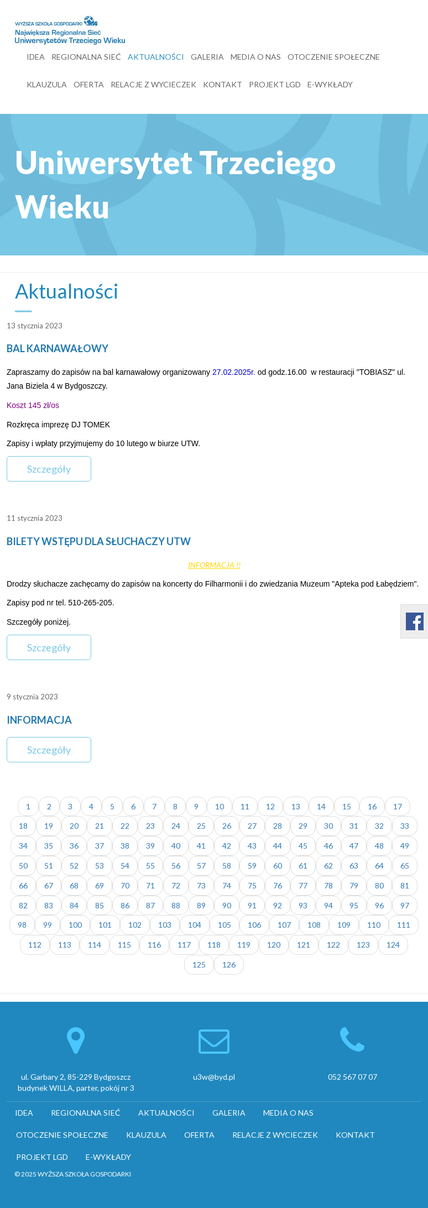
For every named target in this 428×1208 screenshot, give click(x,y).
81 (404, 885)
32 (379, 825)
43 (252, 845)
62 (328, 865)
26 (226, 825)
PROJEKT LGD (275, 84)
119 (243, 944)
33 (404, 825)
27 (252, 825)
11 (245, 806)
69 (99, 885)
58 (226, 865)
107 (284, 924)
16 (372, 806)
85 (99, 905)
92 (277, 905)
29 (303, 825)
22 (125, 825)
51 (48, 865)
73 (201, 885)
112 (34, 944)
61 (303, 865)
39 (150, 845)
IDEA (36, 56)
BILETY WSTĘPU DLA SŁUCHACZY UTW (99, 541)
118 (214, 944)
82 (23, 905)
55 (150, 865)
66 (23, 885)
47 (353, 845)
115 (124, 944)
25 (201, 825)
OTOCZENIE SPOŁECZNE (334, 56)
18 (23, 825)
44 (277, 845)
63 (353, 865)
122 (333, 944)
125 (199, 964)
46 (328, 845)
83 (48, 905)
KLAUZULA (47, 84)
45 (303, 845)
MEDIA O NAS (256, 56)
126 (229, 964)
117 (184, 944)
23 (150, 825)
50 (23, 865)
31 (353, 825)
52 (74, 865)
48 (379, 845)
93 (303, 905)
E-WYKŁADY (330, 84)
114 (94, 944)
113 (64, 944)
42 (226, 845)
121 (303, 944)
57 (201, 865)
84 (74, 905)
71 (150, 885)
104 (194, 924)
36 (74, 845)
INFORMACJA (39, 720)
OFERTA (89, 84)
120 (273, 944)
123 (363, 944)
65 (404, 865)
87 (150, 905)
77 (303, 885)
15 (346, 806)
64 (379, 865)
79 (353, 885)
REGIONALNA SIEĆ (86, 56)
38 (125, 845)
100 (75, 924)
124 (393, 944)
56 (175, 865)
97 (404, 905)
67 (48, 885)
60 (277, 865)
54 (125, 865)
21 (99, 825)
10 (219, 806)
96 (379, 905)
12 (270, 806)
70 (125, 885)
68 (74, 885)
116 (154, 944)
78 (328, 885)
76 (277, 885)
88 (175, 905)
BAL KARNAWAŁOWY (57, 348)
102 (135, 924)
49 (404, 845)
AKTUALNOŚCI (156, 56)
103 (164, 924)
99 (47, 924)
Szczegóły (49, 469)
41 (201, 845)
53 (99, 865)
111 (403, 924)
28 (277, 825)
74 (226, 885)
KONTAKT (222, 84)
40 (175, 845)
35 (48, 845)
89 (201, 905)
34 (23, 845)
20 (74, 825)
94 (328, 905)
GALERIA (207, 56)
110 (373, 924)
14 (321, 806)
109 (344, 924)
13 (295, 806)
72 (175, 885)
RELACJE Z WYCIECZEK (153, 84)
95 (353, 905)
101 (105, 924)
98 (22, 924)
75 (252, 885)
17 (397, 806)
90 (226, 905)
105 (224, 924)
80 (379, 885)
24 (175, 825)
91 (252, 905)
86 (125, 905)
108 (314, 924)
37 (99, 845)
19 (48, 825)
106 (254, 924)
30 (328, 825)
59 (252, 865)
